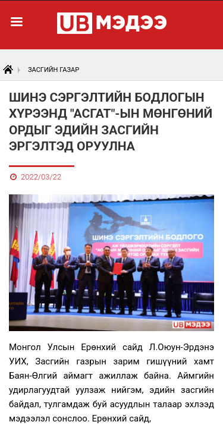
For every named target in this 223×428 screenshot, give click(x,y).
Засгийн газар (53, 70)
